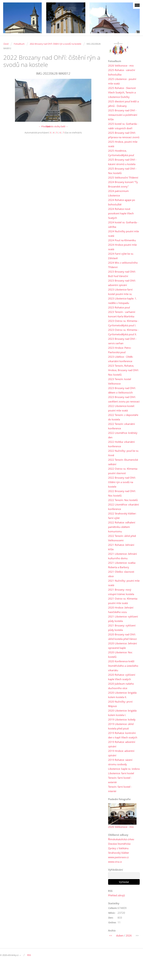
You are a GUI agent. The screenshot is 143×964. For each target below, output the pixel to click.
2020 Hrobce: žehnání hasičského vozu (120, 610)
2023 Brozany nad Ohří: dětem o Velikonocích (122, 390)
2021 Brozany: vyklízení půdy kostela (122, 628)
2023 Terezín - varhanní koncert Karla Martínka (121, 314)
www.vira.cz (115, 861)
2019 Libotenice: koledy (122, 719)
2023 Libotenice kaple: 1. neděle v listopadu (122, 301)
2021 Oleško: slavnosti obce (121, 574)
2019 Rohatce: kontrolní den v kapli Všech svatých (122, 735)
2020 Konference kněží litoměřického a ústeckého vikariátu (123, 666)
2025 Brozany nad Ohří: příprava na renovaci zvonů (123, 135)
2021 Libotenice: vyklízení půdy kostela (123, 619)
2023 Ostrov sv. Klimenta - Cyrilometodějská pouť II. (123, 332)
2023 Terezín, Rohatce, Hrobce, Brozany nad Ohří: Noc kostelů (123, 370)
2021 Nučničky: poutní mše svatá (124, 583)
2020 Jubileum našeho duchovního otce (121, 686)
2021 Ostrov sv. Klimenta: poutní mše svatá (123, 601)
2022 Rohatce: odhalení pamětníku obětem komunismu (121, 527)
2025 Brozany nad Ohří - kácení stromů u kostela (122, 162)
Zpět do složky (53, 126)
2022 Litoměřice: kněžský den (122, 435)
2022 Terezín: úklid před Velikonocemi (122, 538)
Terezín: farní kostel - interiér (120, 789)
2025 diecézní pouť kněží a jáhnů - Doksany (123, 103)
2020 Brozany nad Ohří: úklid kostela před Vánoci (122, 637)
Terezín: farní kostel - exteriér (120, 780)
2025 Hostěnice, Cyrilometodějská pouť (121, 153)
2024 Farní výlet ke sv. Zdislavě (121, 256)
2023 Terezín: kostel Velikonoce (119, 381)
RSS (29, 955)
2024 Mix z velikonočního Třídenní (123, 265)
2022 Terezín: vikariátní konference (121, 426)
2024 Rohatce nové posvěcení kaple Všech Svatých (121, 213)
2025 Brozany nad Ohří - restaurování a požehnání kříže (122, 115)
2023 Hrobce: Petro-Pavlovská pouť (119, 350)
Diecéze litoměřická (119, 843)
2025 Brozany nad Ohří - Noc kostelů (122, 171)
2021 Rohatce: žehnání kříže (121, 547)
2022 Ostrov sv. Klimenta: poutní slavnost (123, 471)
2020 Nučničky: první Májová (120, 704)
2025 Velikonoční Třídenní (123, 177)
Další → (64, 126)
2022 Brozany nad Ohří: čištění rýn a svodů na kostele (55, 43)
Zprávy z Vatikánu (118, 848)
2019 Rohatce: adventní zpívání (121, 744)
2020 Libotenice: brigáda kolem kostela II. (122, 695)
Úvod (5, 43)
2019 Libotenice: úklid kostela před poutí (121, 726)
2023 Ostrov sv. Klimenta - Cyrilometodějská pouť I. (123, 323)
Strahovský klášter (118, 852)
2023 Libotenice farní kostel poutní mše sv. (120, 292)
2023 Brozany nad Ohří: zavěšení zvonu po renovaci (124, 399)
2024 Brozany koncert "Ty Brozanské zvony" (123, 184)
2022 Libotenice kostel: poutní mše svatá (121, 408)
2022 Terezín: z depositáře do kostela (123, 417)
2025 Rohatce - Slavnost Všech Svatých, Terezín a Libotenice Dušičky (122, 92)
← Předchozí (45, 126)
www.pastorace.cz (118, 857)
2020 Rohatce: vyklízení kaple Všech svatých (121, 677)
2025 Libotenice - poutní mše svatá (122, 81)
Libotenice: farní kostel (121, 773)
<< (110, 935)
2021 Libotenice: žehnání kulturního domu (122, 556)
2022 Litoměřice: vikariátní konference (123, 507)
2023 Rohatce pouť (119, 307)
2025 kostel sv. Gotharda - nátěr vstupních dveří (123, 126)
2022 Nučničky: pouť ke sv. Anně (123, 453)
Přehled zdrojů (116, 895)
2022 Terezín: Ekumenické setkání (123, 462)
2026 (129, 935)
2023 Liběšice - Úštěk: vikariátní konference (120, 359)
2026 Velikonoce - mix (121, 65)
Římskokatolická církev (121, 839)
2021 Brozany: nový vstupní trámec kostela (121, 592)
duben (119, 935)
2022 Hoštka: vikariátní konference (121, 444)
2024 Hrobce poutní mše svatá (122, 247)
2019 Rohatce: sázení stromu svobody (120, 762)
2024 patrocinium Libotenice (118, 193)
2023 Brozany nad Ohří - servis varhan (122, 341)
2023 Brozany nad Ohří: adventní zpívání (122, 283)
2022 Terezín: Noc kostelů (123, 500)
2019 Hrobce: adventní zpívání (121, 753)
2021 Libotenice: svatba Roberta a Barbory (121, 565)
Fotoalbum (19, 43)
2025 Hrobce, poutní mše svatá (122, 144)
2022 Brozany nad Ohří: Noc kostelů (122, 493)
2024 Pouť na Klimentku (122, 240)
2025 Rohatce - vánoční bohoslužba (121, 72)
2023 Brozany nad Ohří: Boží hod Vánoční (122, 274)
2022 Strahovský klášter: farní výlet (122, 516)
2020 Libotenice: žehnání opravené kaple (122, 645)
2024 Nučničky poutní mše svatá (123, 233)
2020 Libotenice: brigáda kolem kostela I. (122, 713)
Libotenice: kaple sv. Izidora (124, 768)
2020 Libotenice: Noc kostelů (120, 654)
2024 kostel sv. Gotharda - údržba (123, 224)
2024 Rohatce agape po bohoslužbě (121, 202)
